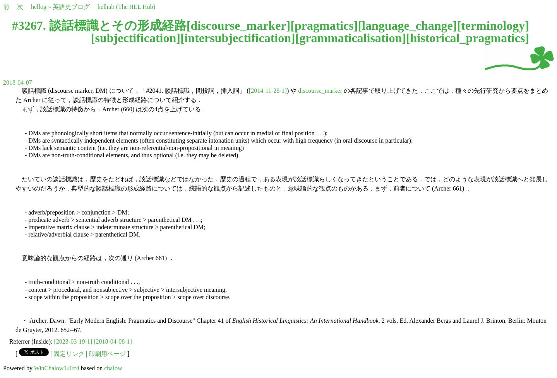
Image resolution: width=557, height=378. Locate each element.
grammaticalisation (350, 38)
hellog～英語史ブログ (60, 6)
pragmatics (324, 25)
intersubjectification (238, 38)
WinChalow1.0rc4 (56, 368)
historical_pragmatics (467, 38)
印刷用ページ (107, 354)
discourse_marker (238, 25)
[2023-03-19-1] (73, 341)
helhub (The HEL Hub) (126, 6)
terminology (493, 25)
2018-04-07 (17, 82)
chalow (113, 368)
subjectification (135, 38)
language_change (407, 25)
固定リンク (68, 354)
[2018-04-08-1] (113, 341)
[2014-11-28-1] (268, 90)
